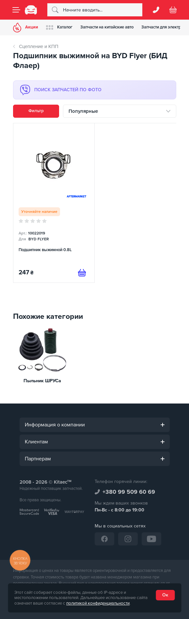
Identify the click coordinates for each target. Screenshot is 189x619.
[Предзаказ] (82, 273)
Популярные (83, 111)
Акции (25, 27)
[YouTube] (151, 538)
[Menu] (16, 10)
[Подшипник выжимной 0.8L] (54, 203)
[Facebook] (104, 538)
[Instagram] (128, 538)
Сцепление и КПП (38, 46)
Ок (165, 595)
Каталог (59, 27)
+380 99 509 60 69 (128, 491)
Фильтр (36, 110)
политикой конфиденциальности (98, 603)
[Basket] (173, 10)
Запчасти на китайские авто (107, 27)
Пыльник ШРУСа (42, 381)
